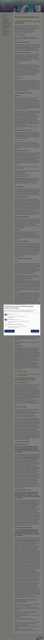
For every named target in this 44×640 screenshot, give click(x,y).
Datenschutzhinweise (27, 311)
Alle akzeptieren (35, 331)
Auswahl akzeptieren (9, 331)
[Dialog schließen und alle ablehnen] (39, 305)
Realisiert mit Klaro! (35, 333)
